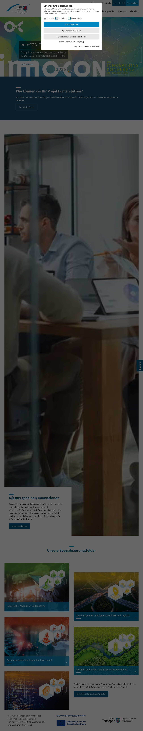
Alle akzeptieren (71, 24)
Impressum (78, 47)
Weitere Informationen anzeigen (71, 42)
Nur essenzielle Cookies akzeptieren (71, 37)
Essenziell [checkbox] (50, 18)
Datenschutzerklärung (91, 47)
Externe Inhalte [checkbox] (76, 18)
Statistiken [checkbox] (62, 18)
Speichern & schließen (71, 31)
